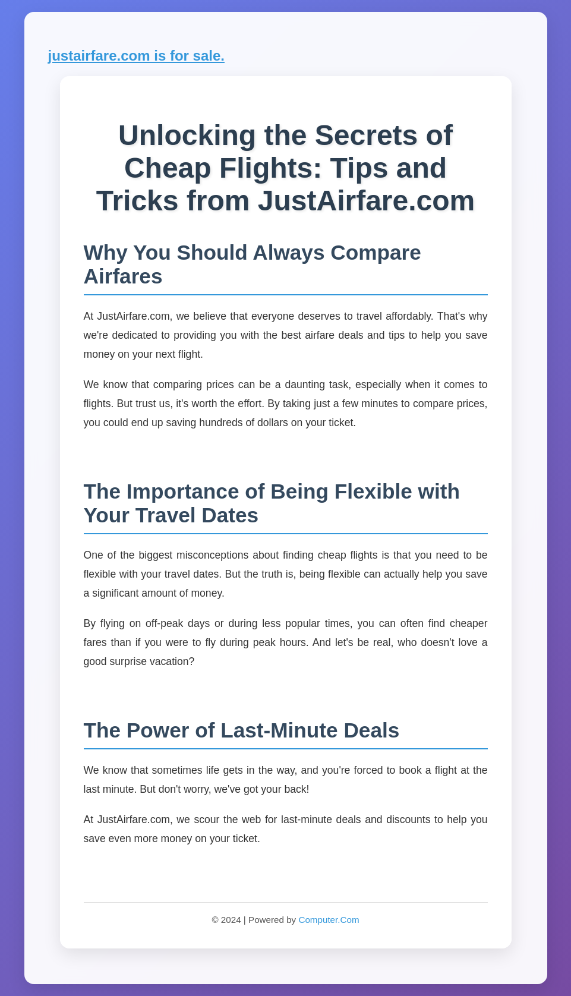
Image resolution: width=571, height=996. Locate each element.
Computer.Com (328, 920)
